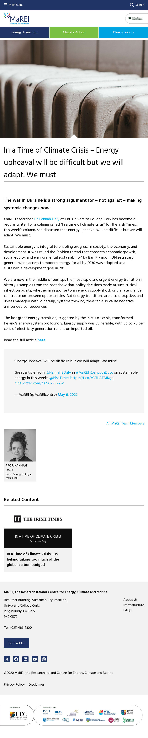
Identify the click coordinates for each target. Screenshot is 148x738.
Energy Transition (24, 32)
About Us (130, 600)
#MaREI (82, 372)
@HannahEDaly (58, 372)
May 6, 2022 (68, 395)
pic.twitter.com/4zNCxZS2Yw (39, 383)
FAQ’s (127, 610)
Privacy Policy (14, 684)
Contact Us (16, 643)
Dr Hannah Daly (46, 219)
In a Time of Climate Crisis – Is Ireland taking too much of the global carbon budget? (33, 559)
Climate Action (74, 32)
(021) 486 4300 (21, 627)
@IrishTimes (59, 378)
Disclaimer (36, 684)
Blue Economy (123, 32)
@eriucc (96, 372)
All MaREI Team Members (125, 423)
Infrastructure (133, 605)
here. (42, 340)
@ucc (108, 372)
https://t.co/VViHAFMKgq (92, 378)
